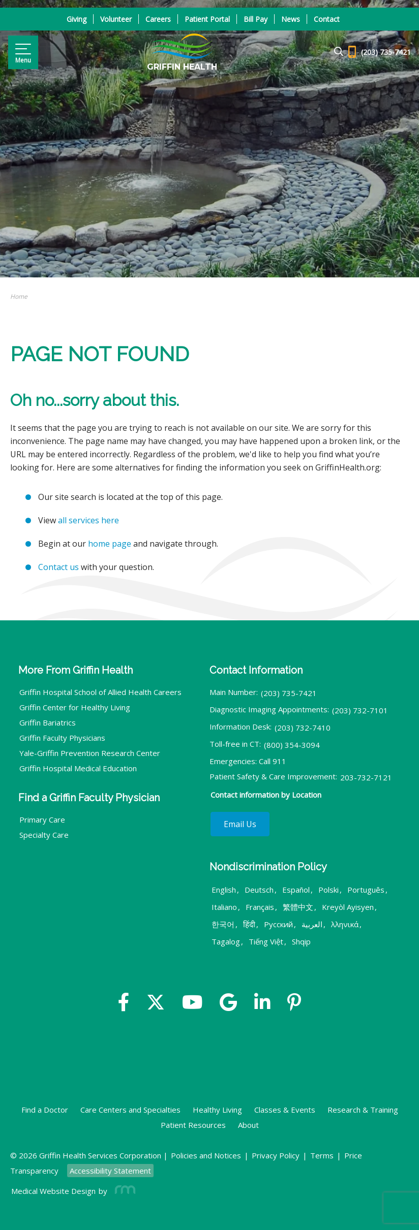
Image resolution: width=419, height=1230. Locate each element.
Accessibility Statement (110, 1170)
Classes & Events (284, 1110)
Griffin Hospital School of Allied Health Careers (100, 692)
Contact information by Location (266, 795)
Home (18, 296)
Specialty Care (44, 835)
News (290, 19)
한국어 (223, 924)
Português (365, 890)
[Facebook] (124, 1003)
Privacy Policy (276, 1155)
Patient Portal (207, 19)
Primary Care (42, 819)
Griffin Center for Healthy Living (74, 707)
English (224, 890)
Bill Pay (255, 19)
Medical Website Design (53, 1191)
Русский (278, 924)
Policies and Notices (206, 1155)
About (248, 1125)
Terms (322, 1155)
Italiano (224, 907)
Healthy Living (217, 1110)
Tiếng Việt (266, 941)
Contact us (58, 567)
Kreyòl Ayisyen (348, 907)
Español (296, 890)
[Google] (228, 1003)
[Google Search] (334, 52)
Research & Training (362, 1110)
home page (109, 543)
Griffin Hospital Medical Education (78, 768)
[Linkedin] (262, 1003)
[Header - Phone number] (379, 52)
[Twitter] (155, 1003)
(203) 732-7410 (303, 727)
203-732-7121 (366, 777)
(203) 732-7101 (360, 710)
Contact (327, 19)
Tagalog (226, 941)
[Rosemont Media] (123, 1191)
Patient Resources (193, 1125)
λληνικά (344, 924)
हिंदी (249, 924)
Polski (328, 890)
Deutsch (259, 890)
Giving (76, 19)
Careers (158, 19)
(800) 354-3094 (292, 745)
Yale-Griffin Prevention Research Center (89, 753)
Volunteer (116, 19)
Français (260, 907)
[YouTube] (192, 1003)
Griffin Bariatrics (47, 722)
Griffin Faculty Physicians (62, 738)
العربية (312, 924)
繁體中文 (298, 907)
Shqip (301, 941)
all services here (88, 520)
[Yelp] (294, 1003)
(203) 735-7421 (289, 693)
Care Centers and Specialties (130, 1110)
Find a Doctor (44, 1110)
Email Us (240, 824)
